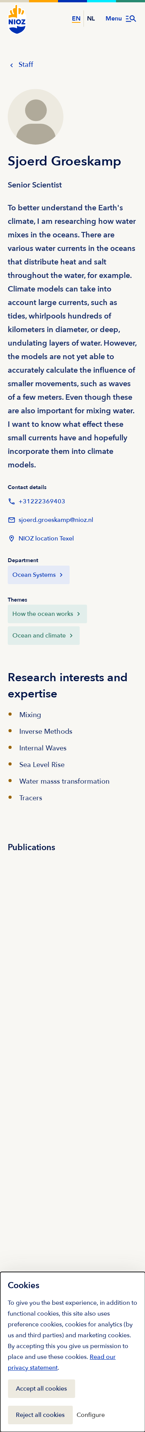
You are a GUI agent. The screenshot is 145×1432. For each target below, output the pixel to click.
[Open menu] (121, 18)
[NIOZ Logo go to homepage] (17, 19)
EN (76, 18)
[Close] (131, 1284)
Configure (91, 1415)
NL (91, 18)
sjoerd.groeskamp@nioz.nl (50, 520)
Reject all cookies (40, 1415)
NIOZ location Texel (41, 538)
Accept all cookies (41, 1388)
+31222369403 (36, 501)
